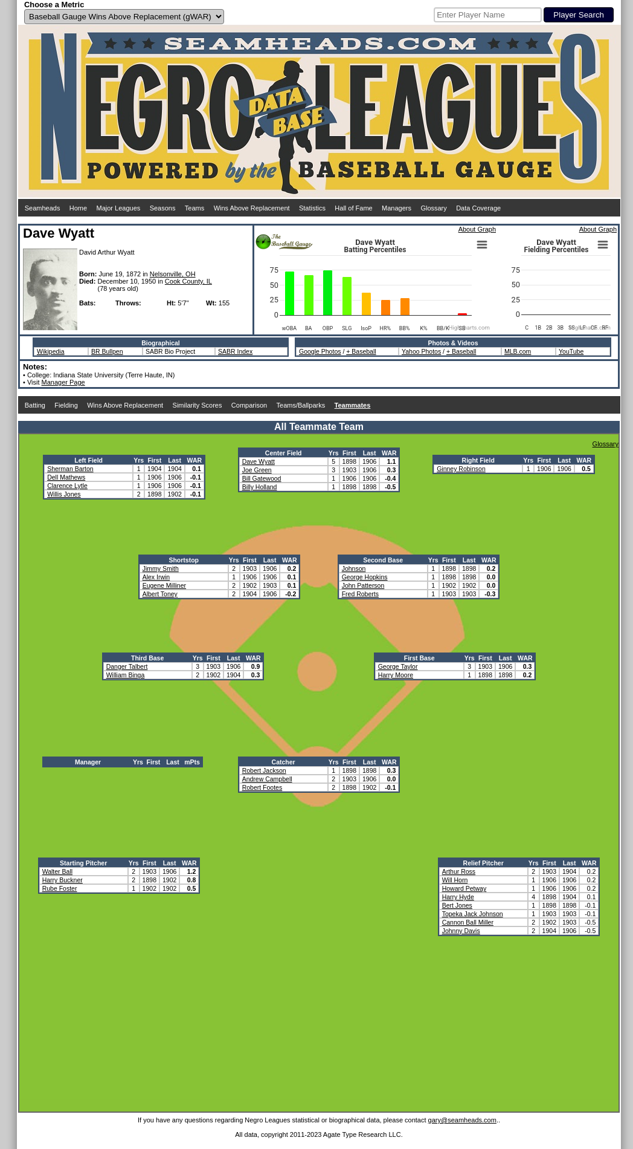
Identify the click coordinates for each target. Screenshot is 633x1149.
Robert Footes (262, 787)
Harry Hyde (458, 896)
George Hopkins (365, 577)
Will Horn (455, 880)
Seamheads (42, 208)
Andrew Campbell (267, 779)
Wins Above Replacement (252, 208)
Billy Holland (259, 486)
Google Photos (320, 351)
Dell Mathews (66, 477)
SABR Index (235, 351)
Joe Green (257, 470)
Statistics (312, 208)
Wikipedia (51, 351)
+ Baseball (361, 351)
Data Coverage (478, 208)
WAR (194, 460)
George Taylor (398, 666)
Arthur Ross (458, 871)
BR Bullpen (107, 351)
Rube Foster (59, 888)
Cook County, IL (188, 281)
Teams (194, 208)
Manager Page (63, 382)
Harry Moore (395, 675)
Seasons (163, 208)
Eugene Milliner (164, 585)
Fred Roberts (360, 593)
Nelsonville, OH (173, 274)
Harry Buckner (62, 880)
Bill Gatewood (261, 478)
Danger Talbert (127, 666)
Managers (396, 208)
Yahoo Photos (421, 351)
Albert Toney (160, 593)
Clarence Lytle (67, 485)
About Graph (477, 229)
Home (78, 208)
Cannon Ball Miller (467, 922)
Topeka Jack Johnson (472, 913)
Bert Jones (457, 905)
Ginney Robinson (461, 468)
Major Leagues (119, 208)
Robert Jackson (264, 770)
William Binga (125, 675)
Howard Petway (464, 888)
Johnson (354, 568)
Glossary (433, 208)
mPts (192, 762)
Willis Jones (63, 494)
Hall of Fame (353, 208)
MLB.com (517, 351)
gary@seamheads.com (462, 1120)
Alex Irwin (156, 577)
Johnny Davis (461, 930)
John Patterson (363, 585)
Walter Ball (57, 871)
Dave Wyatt (258, 461)
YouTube (571, 351)
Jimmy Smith (161, 568)
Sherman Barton (70, 468)
